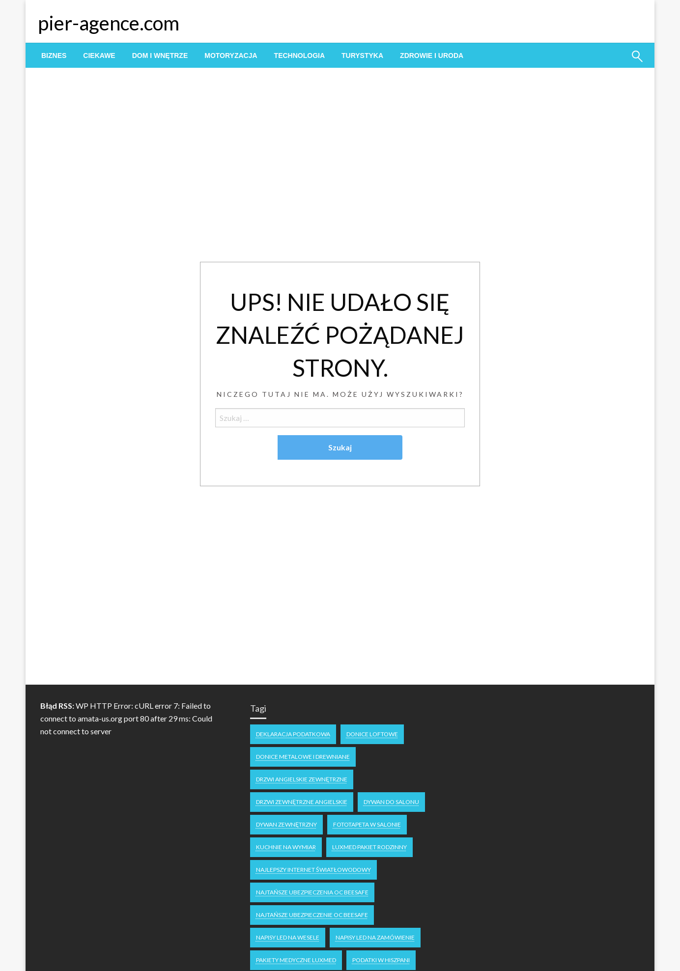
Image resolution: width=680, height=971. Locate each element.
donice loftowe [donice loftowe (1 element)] (372, 734)
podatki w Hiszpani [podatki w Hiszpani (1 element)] (381, 960)
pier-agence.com (108, 23)
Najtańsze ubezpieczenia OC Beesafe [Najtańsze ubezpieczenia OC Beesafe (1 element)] (312, 892)
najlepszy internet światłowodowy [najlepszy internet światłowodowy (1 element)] (313, 869)
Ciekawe (99, 55)
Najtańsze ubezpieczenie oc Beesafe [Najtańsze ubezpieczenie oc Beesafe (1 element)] (312, 914)
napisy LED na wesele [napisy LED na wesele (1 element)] (287, 937)
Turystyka (362, 55)
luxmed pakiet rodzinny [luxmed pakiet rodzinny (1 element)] (369, 847)
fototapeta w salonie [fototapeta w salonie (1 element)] (367, 824)
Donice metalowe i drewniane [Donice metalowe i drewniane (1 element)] (303, 756)
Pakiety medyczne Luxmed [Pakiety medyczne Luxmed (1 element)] (296, 960)
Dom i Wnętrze (160, 55)
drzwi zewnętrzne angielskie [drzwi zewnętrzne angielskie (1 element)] (301, 801)
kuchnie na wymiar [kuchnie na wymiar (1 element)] (286, 847)
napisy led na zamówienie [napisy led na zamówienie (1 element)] (375, 937)
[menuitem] (54, 55)
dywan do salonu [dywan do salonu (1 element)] (391, 801)
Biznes (53, 55)
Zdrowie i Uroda (431, 55)
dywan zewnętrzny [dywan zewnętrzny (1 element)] (286, 824)
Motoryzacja (230, 55)
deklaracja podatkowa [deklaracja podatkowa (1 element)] (293, 734)
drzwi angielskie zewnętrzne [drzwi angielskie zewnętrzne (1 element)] (301, 779)
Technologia (299, 55)
